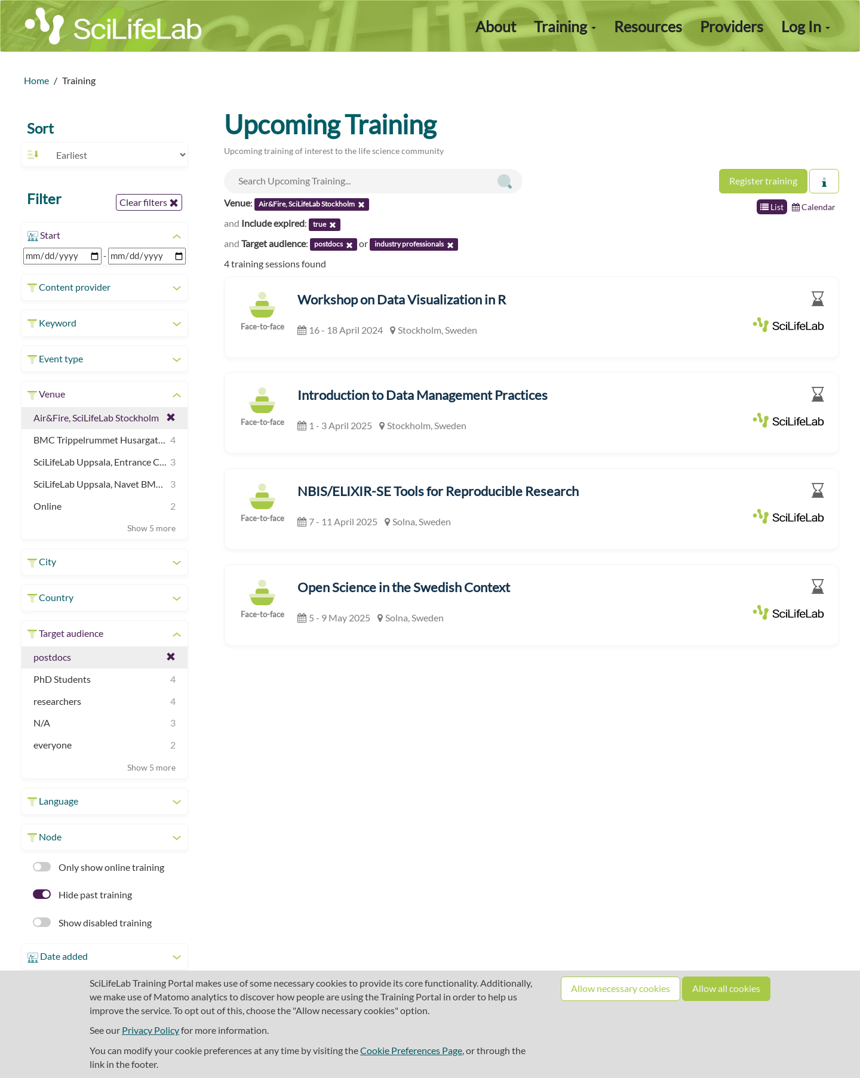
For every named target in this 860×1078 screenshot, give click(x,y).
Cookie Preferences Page (411, 1050)
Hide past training (82, 894)
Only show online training (98, 867)
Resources (648, 26)
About (495, 26)
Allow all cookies (726, 988)
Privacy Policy (150, 1030)
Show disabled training (92, 922)
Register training (763, 180)
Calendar (814, 207)
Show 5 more (151, 528)
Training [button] (565, 26)
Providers (731, 26)
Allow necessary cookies (620, 988)
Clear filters (149, 202)
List (772, 207)
